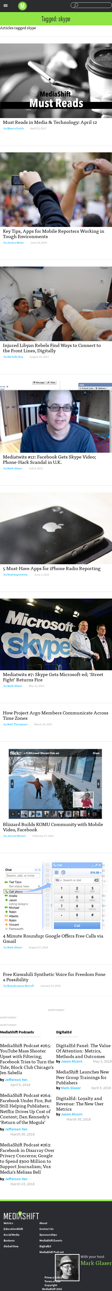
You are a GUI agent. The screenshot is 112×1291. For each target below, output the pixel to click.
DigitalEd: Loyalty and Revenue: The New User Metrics (80, 1103)
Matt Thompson (17, 724)
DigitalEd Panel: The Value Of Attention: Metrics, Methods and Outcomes (83, 1051)
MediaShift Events (50, 1240)
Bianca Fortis (15, 128)
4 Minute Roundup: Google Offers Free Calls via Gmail (53, 938)
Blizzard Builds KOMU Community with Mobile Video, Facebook (53, 826)
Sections (5, 5)
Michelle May (15, 357)
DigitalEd (45, 1246)
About (43, 1223)
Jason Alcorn (71, 1061)
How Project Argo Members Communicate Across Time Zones (55, 715)
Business (9, 1240)
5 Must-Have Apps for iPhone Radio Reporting (52, 568)
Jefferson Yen (16, 1079)
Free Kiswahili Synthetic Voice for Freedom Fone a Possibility (54, 976)
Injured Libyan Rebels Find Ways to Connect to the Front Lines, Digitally (52, 347)
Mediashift (22, 6)
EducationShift (13, 1229)
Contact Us (46, 1229)
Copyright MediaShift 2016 (52, 1287)
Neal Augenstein (17, 575)
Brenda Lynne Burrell (20, 986)
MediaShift (21, 1215)
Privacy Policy (53, 1277)
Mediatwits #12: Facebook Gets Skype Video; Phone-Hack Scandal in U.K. (49, 459)
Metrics (8, 1223)
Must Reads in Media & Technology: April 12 (50, 122)
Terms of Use (52, 1281)
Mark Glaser (14, 468)
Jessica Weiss (15, 243)
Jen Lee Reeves (16, 836)
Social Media (11, 1235)
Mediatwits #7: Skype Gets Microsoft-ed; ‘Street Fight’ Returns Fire (53, 676)
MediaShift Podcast (51, 1252)
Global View (11, 1246)
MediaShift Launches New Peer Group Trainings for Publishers (82, 1077)
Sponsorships (48, 1235)
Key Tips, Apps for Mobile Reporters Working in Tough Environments (53, 233)
